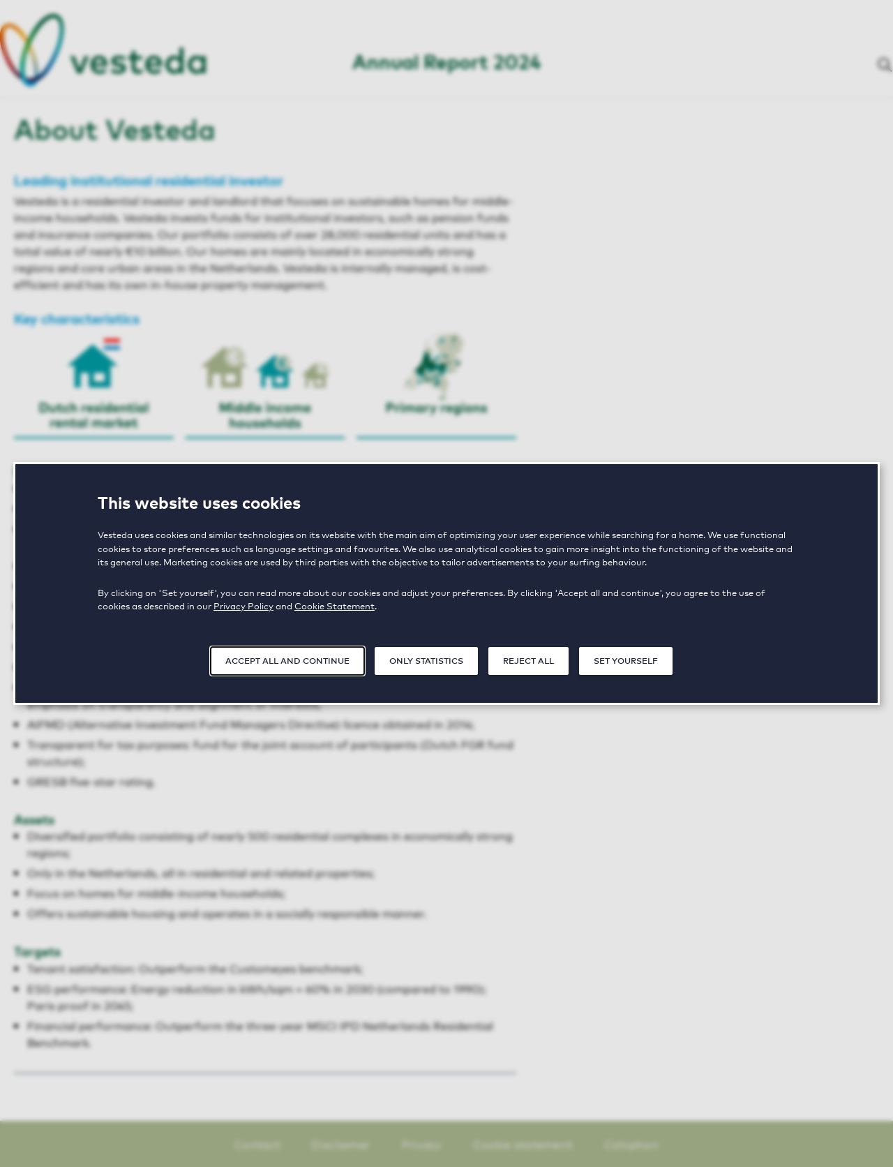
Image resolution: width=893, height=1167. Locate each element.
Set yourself (626, 660)
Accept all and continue (287, 660)
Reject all (528, 660)
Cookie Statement (334, 605)
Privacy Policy (243, 605)
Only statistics (426, 660)
